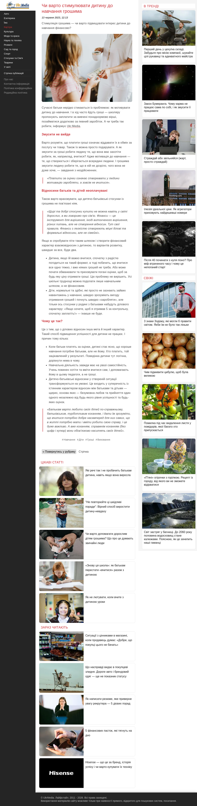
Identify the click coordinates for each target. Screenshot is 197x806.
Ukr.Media (73, 126)
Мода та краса (11, 36)
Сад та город (11, 49)
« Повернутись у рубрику (59, 451)
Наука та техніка (12, 40)
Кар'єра (8, 27)
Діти (81, 439)
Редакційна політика (15, 92)
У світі (7, 67)
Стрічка (84, 451)
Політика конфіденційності (19, 88)
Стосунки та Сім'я (13, 58)
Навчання (69, 439)
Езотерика (9, 18)
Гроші (90, 439)
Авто (6, 13)
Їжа (5, 22)
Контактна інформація (16, 83)
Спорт (7, 53)
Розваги (8, 44)
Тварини (8, 62)
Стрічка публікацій (14, 73)
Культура (8, 31)
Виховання (103, 439)
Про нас (8, 79)
